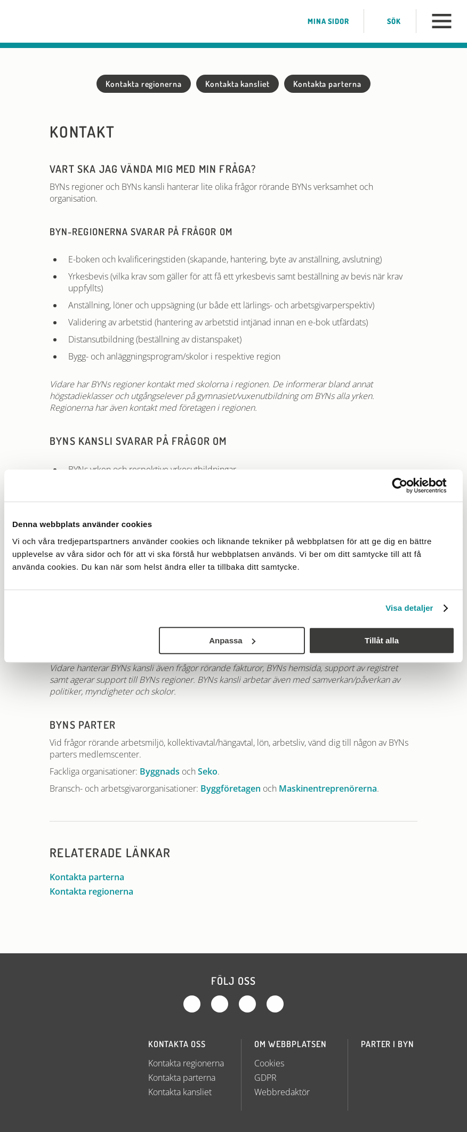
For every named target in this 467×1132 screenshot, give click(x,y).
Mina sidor (321, 21)
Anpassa (232, 640)
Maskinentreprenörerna (328, 788)
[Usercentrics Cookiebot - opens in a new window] (408, 485)
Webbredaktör (282, 1092)
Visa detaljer (409, 607)
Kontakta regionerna (144, 83)
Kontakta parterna (327, 83)
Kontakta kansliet (237, 83)
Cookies (269, 1063)
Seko (208, 771)
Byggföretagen (230, 788)
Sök (387, 21)
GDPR (265, 1077)
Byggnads (160, 771)
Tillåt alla (382, 640)
